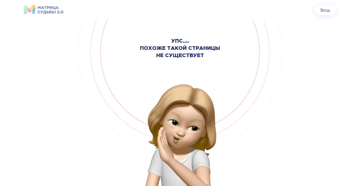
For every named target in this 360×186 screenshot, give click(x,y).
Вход (325, 10)
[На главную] (44, 10)
